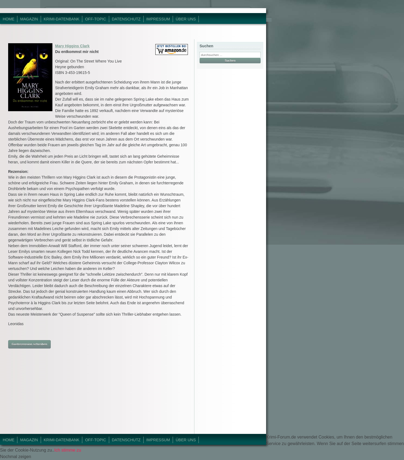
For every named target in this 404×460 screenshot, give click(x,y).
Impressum (158, 19)
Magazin (29, 19)
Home (8, 19)
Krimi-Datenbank (62, 19)
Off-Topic (95, 19)
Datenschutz (126, 19)
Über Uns (186, 19)
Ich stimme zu (67, 450)
